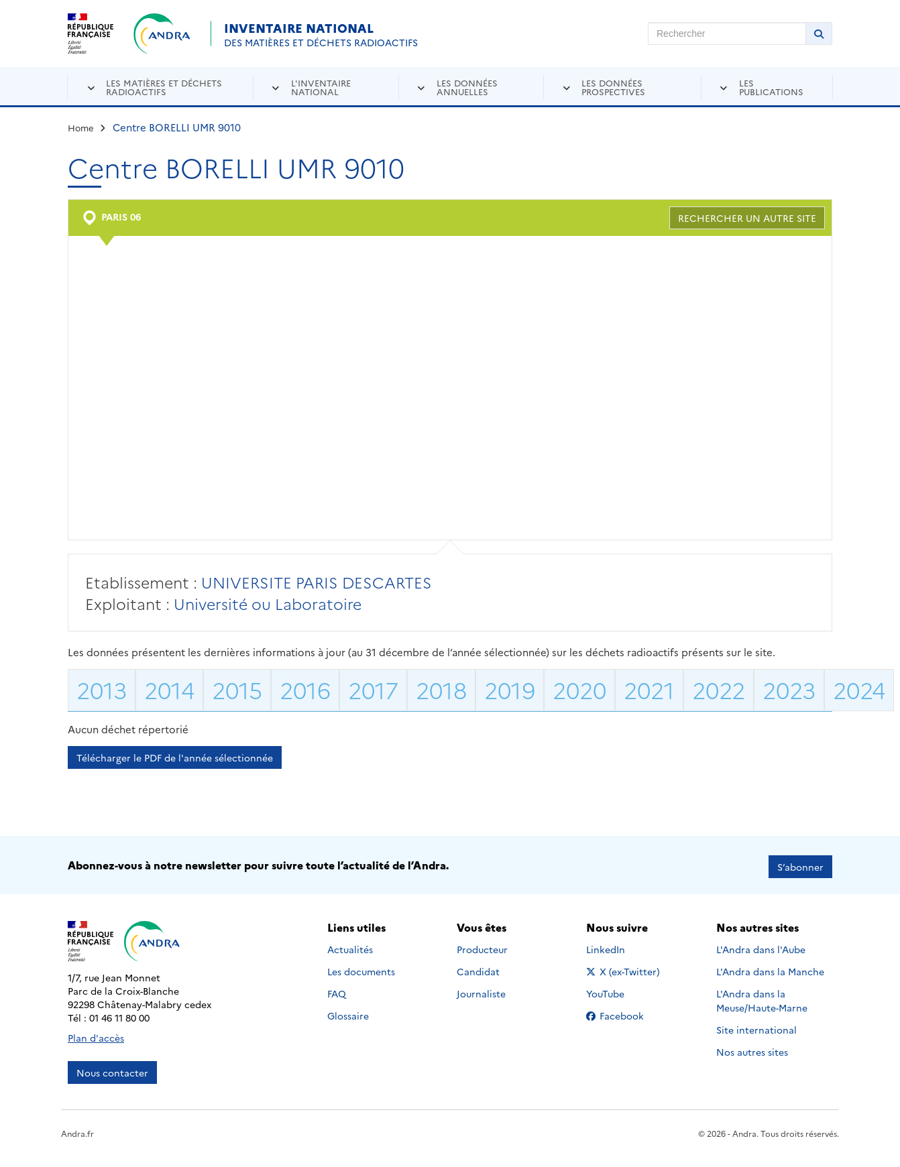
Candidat (478, 967)
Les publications (771, 86)
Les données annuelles (467, 86)
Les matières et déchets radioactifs (164, 86)
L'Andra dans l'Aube (760, 945)
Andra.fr (77, 1129)
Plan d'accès (96, 1034)
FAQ (336, 989)
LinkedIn (620, 945)
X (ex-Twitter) (625, 967)
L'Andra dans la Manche (770, 967)
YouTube (620, 989)
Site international (756, 1025)
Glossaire (348, 1011)
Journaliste (481, 989)
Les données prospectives (613, 86)
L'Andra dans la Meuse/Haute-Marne (761, 996)
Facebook (625, 1011)
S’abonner (800, 863)
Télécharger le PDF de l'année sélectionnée (174, 757)
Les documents (361, 967)
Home (81, 127)
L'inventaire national (321, 86)
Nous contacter (112, 1069)
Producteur (482, 945)
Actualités (350, 945)
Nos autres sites (752, 1047)
